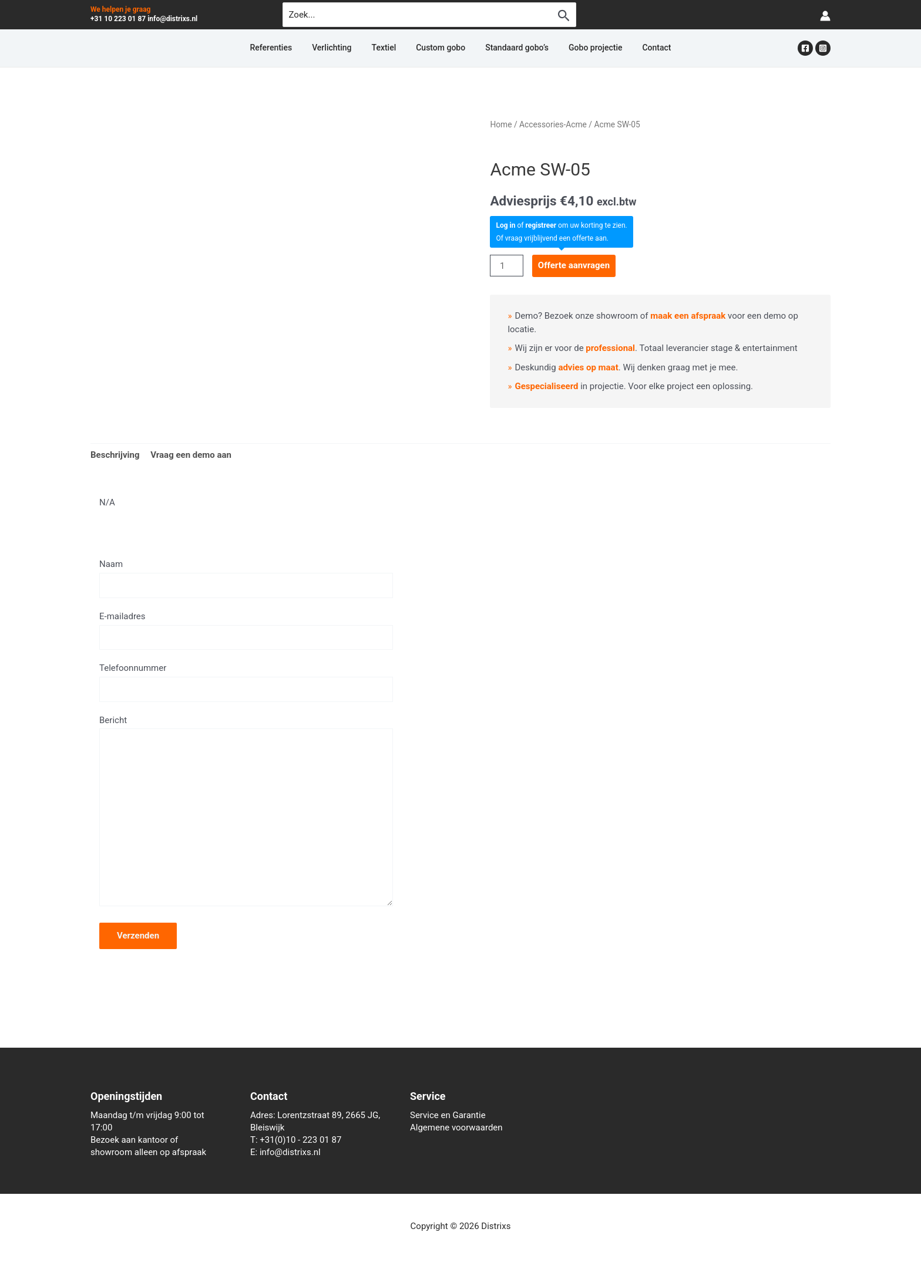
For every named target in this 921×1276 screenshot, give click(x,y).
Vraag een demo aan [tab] (190, 455)
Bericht (246, 814)
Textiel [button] (394, 48)
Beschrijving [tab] (115, 455)
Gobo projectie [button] (574, 48)
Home (501, 124)
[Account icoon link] (825, 15)
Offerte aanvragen (574, 265)
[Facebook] (805, 48)
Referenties (302, 48)
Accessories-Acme (553, 124)
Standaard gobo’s (506, 48)
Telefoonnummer (246, 682)
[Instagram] (823, 48)
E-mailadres (246, 630)
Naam (246, 578)
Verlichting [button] (352, 48)
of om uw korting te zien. (561, 225)
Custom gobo (440, 48)
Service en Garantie (448, 1115)
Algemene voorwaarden (456, 1127)
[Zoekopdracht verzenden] (564, 15)
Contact (624, 48)
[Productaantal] (506, 265)
